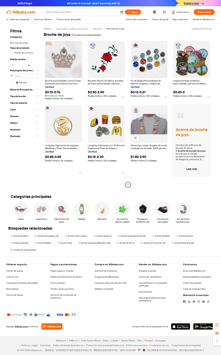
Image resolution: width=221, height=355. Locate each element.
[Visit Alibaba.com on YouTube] (203, 301)
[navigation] (24, 107)
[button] (122, 12)
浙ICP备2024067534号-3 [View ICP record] (191, 350)
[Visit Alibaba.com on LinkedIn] (189, 301)
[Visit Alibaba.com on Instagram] (198, 301)
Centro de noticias (192, 283)
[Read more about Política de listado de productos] (67, 345)
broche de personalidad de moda (94, 243)
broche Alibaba (42, 243)
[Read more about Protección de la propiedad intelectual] (104, 345)
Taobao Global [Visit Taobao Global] (128, 340)
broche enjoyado (19, 243)
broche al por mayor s (76, 236)
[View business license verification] (139, 350)
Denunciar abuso (14, 295)
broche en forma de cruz (153, 243)
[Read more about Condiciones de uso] (158, 345)
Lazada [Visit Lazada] (114, 340)
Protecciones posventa (62, 289)
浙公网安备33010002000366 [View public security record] (162, 350)
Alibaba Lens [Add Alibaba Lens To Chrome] (21, 326)
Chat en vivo (12, 277)
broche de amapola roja (46, 236)
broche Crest (64, 243)
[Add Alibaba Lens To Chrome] (51, 326)
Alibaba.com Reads (104, 289)
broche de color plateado (23, 250)
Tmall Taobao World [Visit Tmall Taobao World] (90, 340)
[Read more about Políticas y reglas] (29, 345)
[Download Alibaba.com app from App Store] (180, 326)
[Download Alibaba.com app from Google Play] (204, 326)
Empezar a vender (147, 271)
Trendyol (148, 340)
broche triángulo (161, 236)
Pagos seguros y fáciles (62, 271)
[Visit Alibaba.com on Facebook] (184, 301)
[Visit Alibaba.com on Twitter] (193, 301)
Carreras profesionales (194, 289)
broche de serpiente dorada (132, 236)
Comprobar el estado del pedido (22, 283)
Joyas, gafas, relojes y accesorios (72, 28)
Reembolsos (12, 289)
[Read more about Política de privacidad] (136, 345)
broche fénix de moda (183, 243)
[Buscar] (133, 12)
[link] (217, 325)
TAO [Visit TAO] (139, 340)
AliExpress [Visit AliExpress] (61, 340)
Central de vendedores (150, 277)
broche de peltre (19, 236)
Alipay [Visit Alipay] (106, 340)
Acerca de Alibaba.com (194, 271)
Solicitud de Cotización (106, 271)
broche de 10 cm (125, 243)
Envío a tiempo (58, 283)
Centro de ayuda (14, 271)
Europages (160, 340)
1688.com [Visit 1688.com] (73, 340)
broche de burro (184, 236)
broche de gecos (102, 236)
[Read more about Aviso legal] (45, 345)
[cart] (164, 12)
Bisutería (97, 28)
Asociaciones (145, 291)
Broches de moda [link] (115, 28)
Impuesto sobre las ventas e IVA (110, 283)
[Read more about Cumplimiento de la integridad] (185, 345)
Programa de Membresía (107, 277)
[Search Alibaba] (81, 12)
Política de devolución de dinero (66, 277)
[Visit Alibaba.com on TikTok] (208, 301)
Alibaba (47, 28)
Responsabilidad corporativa (197, 277)
